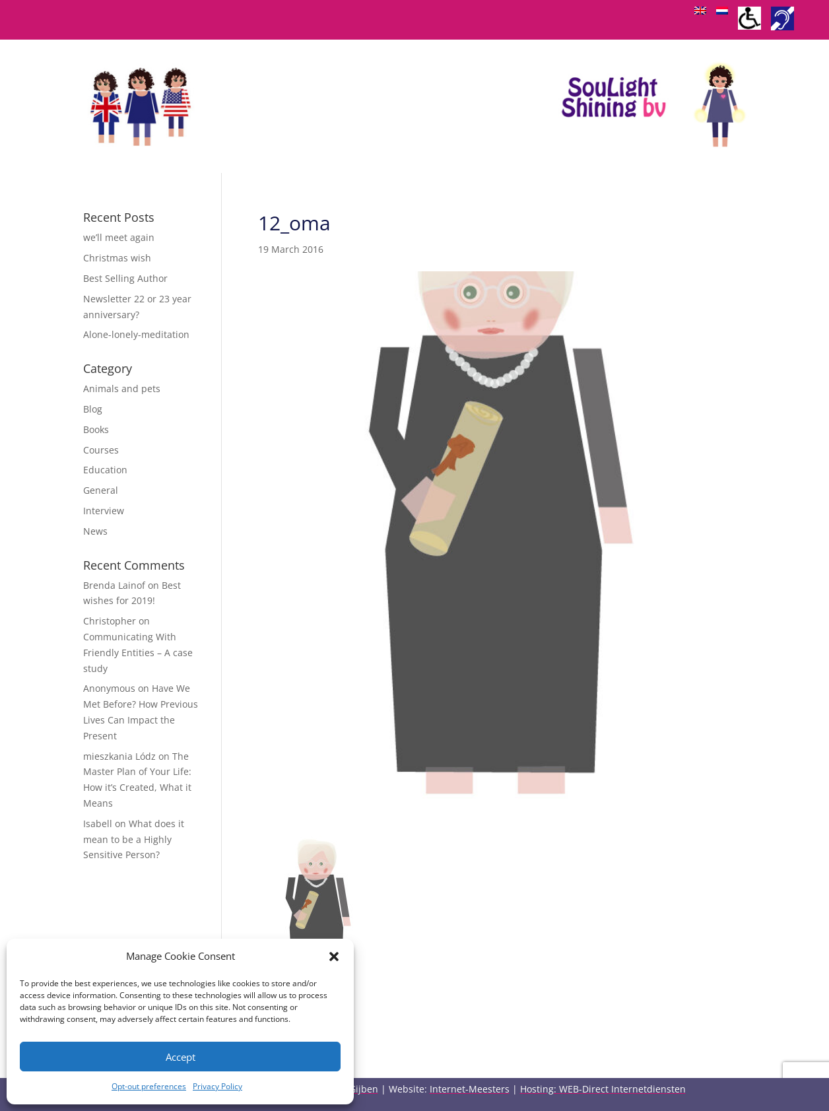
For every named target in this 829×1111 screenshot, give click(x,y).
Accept (180, 1056)
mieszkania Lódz (119, 756)
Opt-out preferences (149, 1086)
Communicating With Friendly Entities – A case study (138, 652)
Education (105, 469)
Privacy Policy (217, 1086)
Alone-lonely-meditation (136, 334)
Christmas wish (117, 258)
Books (96, 429)
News (95, 531)
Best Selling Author (125, 278)
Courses (101, 450)
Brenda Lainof (114, 585)
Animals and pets (121, 388)
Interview (103, 510)
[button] (334, 956)
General (100, 490)
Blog (92, 409)
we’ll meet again (118, 237)
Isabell (97, 823)
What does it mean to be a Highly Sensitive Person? (133, 839)
